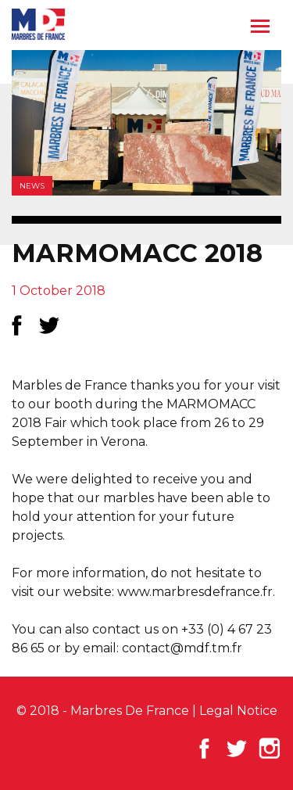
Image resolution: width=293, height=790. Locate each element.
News (32, 186)
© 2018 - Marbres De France (102, 710)
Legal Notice (238, 710)
